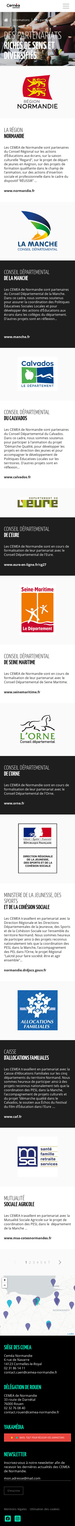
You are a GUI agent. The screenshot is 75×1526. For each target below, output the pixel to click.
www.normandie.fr (19, 191)
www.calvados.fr (17, 477)
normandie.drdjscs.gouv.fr (25, 970)
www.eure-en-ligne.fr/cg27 (25, 564)
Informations (21, 20)
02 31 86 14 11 (14, 1368)
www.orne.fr (14, 803)
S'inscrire (13, 1491)
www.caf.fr (13, 1116)
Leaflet (70, 1334)
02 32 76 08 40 (14, 1408)
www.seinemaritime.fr (22, 692)
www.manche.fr (17, 337)
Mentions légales (15, 1509)
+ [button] (5, 1280)
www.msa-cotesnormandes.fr (27, 1238)
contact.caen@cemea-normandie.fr (30, 1372)
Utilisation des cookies (45, 1509)
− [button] (5, 1285)
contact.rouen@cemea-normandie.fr (31, 1412)
